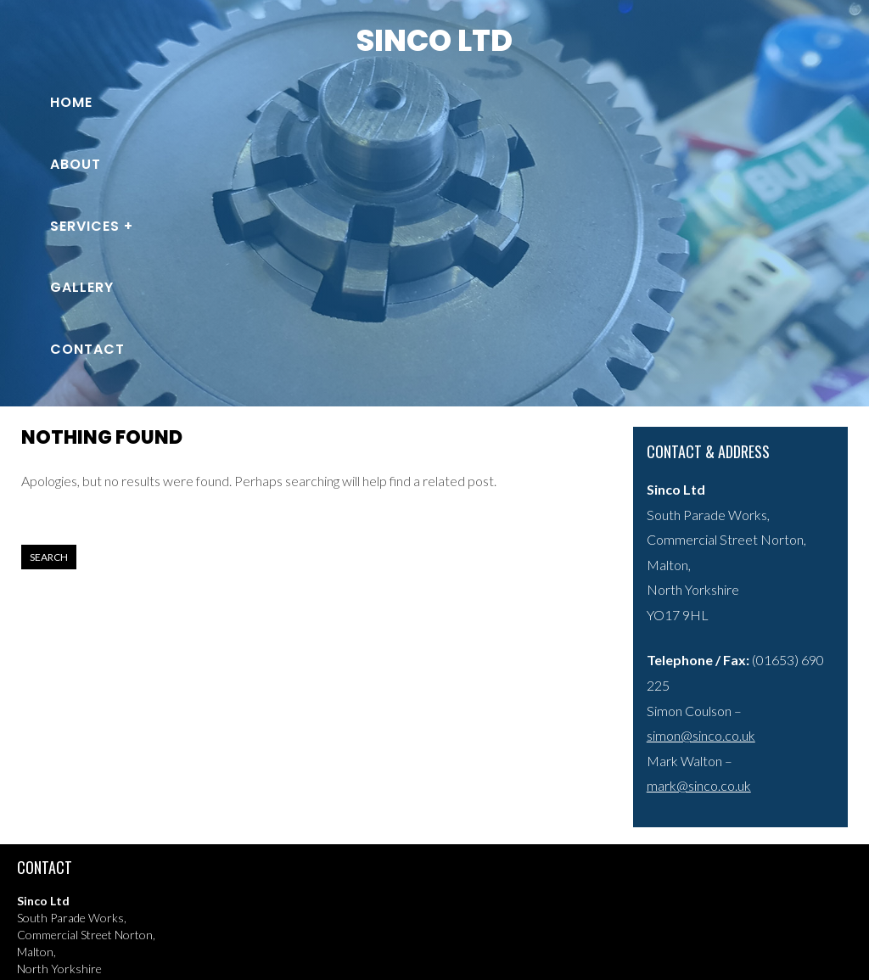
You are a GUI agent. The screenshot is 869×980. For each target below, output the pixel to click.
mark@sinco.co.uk (699, 785)
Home (71, 102)
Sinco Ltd (434, 40)
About (75, 164)
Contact (87, 349)
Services (85, 226)
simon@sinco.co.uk (701, 735)
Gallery (82, 287)
